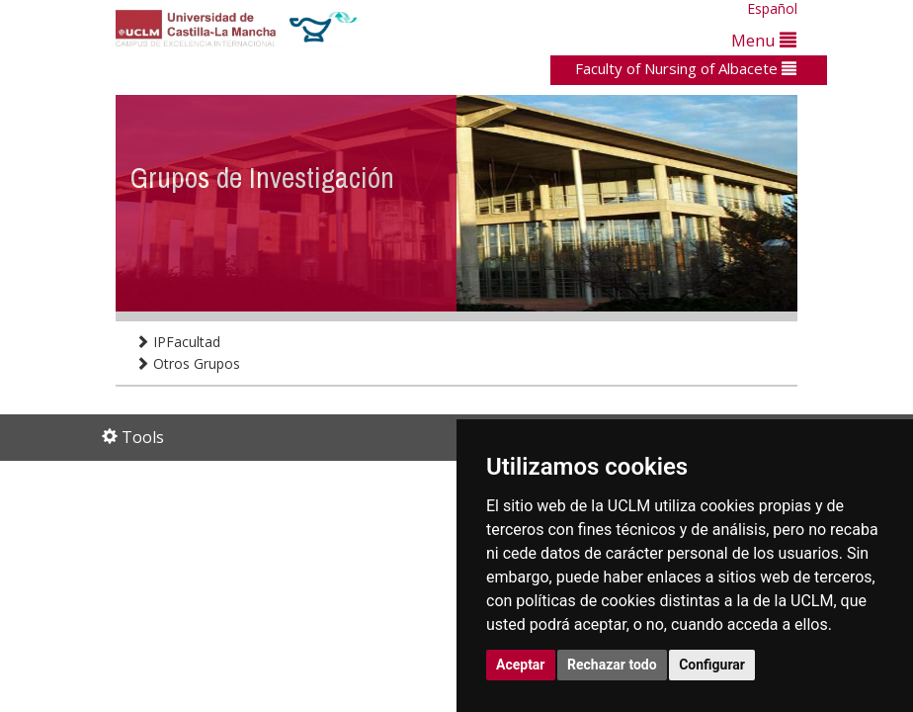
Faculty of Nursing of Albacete (685, 68)
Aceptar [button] (520, 664)
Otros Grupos (187, 363)
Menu (763, 40)
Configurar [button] (712, 664)
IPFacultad (177, 341)
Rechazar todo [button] (612, 664)
